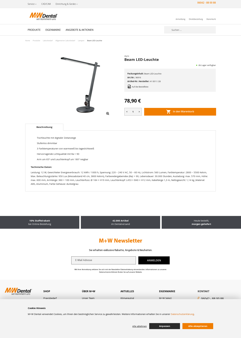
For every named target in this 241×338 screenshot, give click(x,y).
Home (27, 40)
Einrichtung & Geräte (66, 3)
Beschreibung (44, 127)
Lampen (81, 40)
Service (31, 3)
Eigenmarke (167, 291)
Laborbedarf (48, 40)
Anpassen (164, 326)
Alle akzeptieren (197, 326)
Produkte (36, 40)
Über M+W (88, 291)
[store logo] (40, 16)
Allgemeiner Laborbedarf (65, 40)
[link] (180, 16)
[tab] (44, 127)
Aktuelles (127, 291)
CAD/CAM (46, 3)
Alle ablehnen (139, 326)
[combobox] (194, 30)
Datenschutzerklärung (182, 314)
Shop (46, 291)
